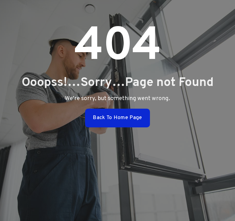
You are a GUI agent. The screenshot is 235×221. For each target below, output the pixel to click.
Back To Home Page (117, 117)
